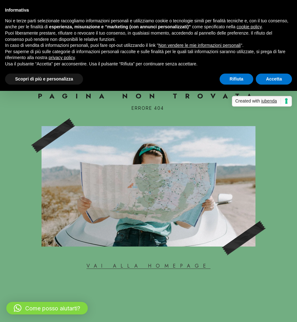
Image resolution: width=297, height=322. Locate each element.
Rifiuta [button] (237, 78)
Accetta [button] (274, 78)
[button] (47, 308)
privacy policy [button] (62, 57)
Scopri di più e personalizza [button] (44, 78)
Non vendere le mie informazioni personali (199, 45)
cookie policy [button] (249, 26)
